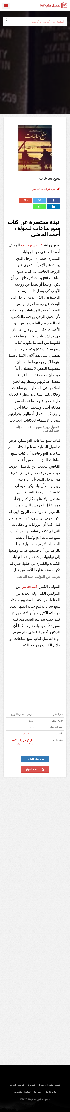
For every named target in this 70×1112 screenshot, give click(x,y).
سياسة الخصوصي (22, 1091)
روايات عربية (26, 733)
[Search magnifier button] (5, 19)
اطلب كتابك (51, 1091)
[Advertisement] (35, 60)
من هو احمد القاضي (43, 188)
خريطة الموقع (17, 1085)
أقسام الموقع (35, 769)
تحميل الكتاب (36, 759)
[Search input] (35, 21)
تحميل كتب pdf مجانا (49, 1085)
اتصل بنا (31, 1085)
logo (54, 5)
